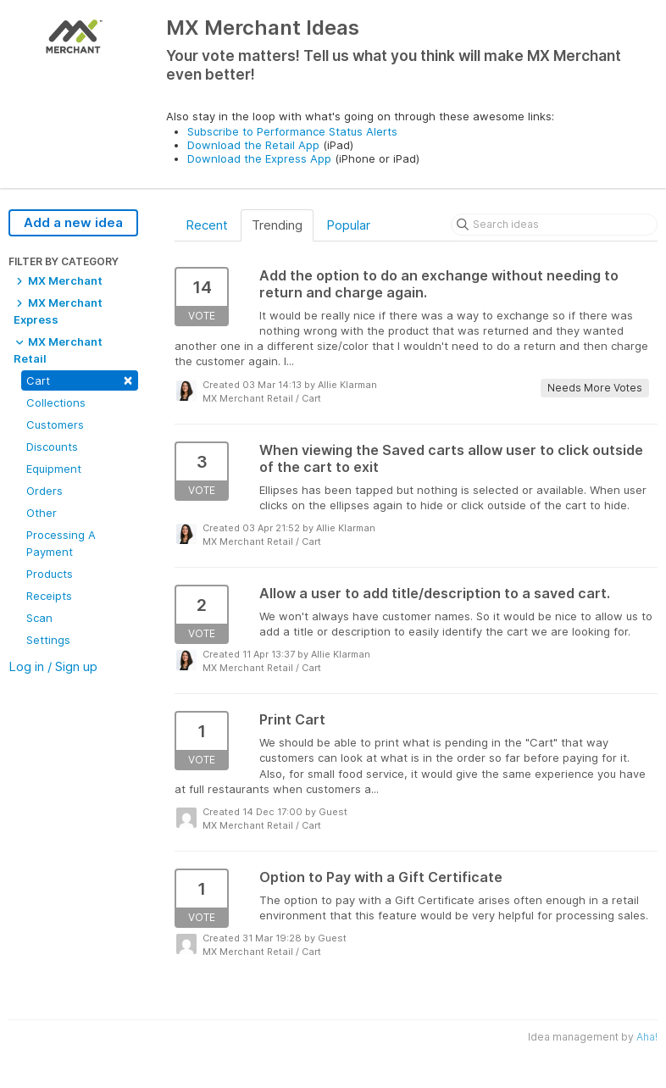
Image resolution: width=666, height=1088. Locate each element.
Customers (55, 424)
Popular (348, 225)
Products (49, 573)
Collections (56, 402)
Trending (277, 225)
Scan (39, 617)
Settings (48, 640)
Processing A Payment (61, 543)
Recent (207, 225)
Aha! (647, 1036)
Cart (79, 379)
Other (41, 512)
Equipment (53, 468)
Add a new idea (73, 222)
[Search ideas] (554, 225)
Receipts (49, 595)
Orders (44, 490)
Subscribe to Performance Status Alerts (292, 131)
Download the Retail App (253, 145)
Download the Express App (259, 158)
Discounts (52, 446)
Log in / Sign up (52, 666)
